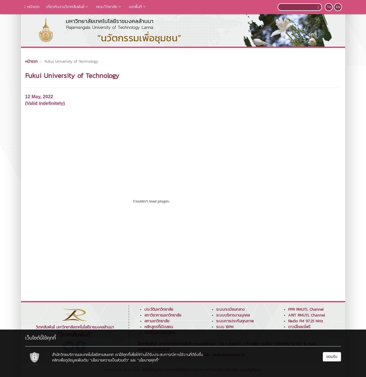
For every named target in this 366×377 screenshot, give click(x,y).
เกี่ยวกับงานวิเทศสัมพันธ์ (67, 7)
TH (329, 6)
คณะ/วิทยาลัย (109, 7)
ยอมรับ (331, 357)
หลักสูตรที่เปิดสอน (158, 327)
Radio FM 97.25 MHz (305, 321)
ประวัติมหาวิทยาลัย (158, 309)
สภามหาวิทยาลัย (156, 321)
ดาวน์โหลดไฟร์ (299, 327)
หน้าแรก (32, 7)
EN (338, 6)
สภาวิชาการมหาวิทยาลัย (162, 315)
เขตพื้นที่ (138, 7)
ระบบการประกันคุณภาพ (235, 321)
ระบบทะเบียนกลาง (230, 309)
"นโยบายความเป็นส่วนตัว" (109, 360)
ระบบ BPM (225, 327)
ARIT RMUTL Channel (306, 315)
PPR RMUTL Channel (306, 309)
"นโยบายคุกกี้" (148, 360)
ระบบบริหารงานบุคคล (233, 315)
